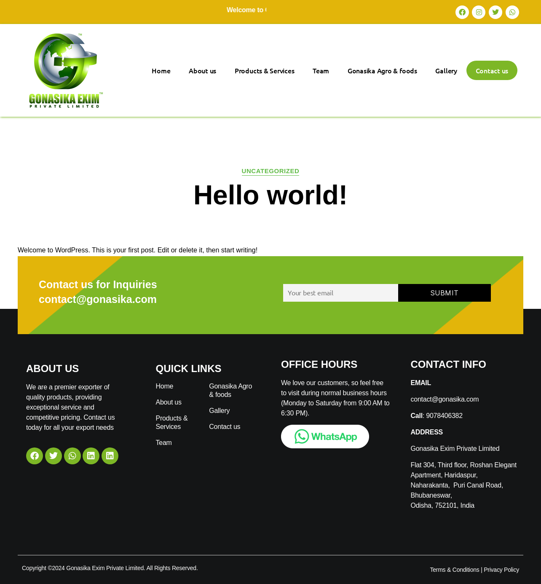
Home (161, 70)
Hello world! (270, 195)
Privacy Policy (501, 569)
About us (202, 70)
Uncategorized (271, 170)
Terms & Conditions (454, 569)
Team (321, 70)
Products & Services (264, 70)
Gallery (446, 70)
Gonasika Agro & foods (382, 70)
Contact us (492, 70)
